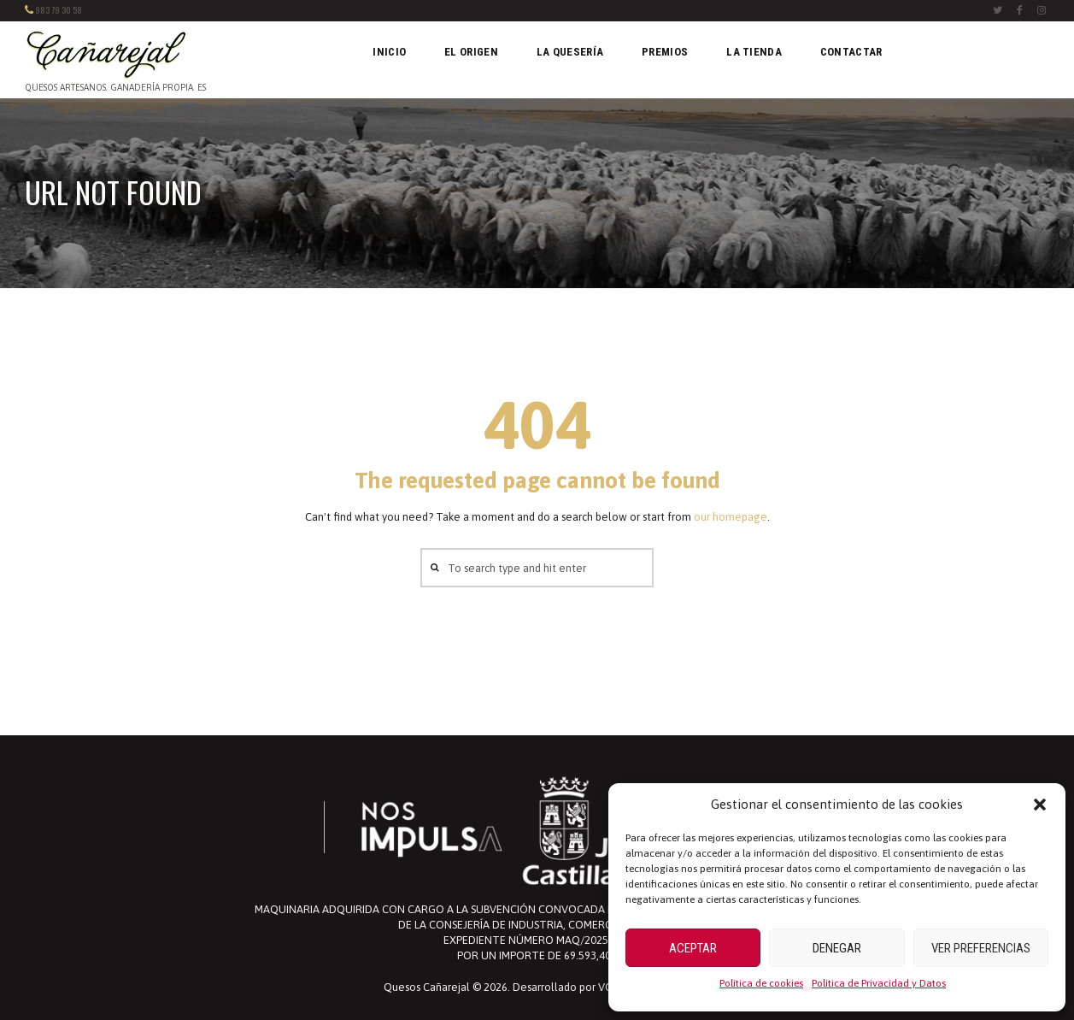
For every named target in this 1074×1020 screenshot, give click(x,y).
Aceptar (693, 948)
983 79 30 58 (58, 9)
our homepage (730, 516)
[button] (1039, 804)
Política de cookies (761, 983)
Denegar (837, 948)
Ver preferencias (980, 948)
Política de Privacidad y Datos (879, 983)
